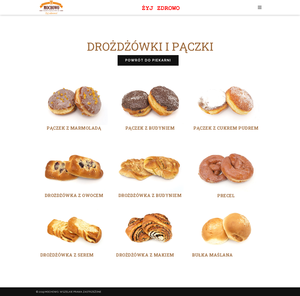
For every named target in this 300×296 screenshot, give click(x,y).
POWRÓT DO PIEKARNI (148, 60)
